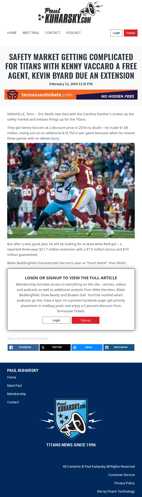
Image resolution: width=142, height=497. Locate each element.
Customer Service (121, 475)
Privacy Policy (124, 483)
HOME (12, 33)
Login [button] (116, 33)
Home (11, 377)
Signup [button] (130, 33)
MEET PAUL (31, 33)
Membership (16, 394)
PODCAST (73, 33)
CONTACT (52, 33)
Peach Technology (121, 491)
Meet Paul (14, 385)
